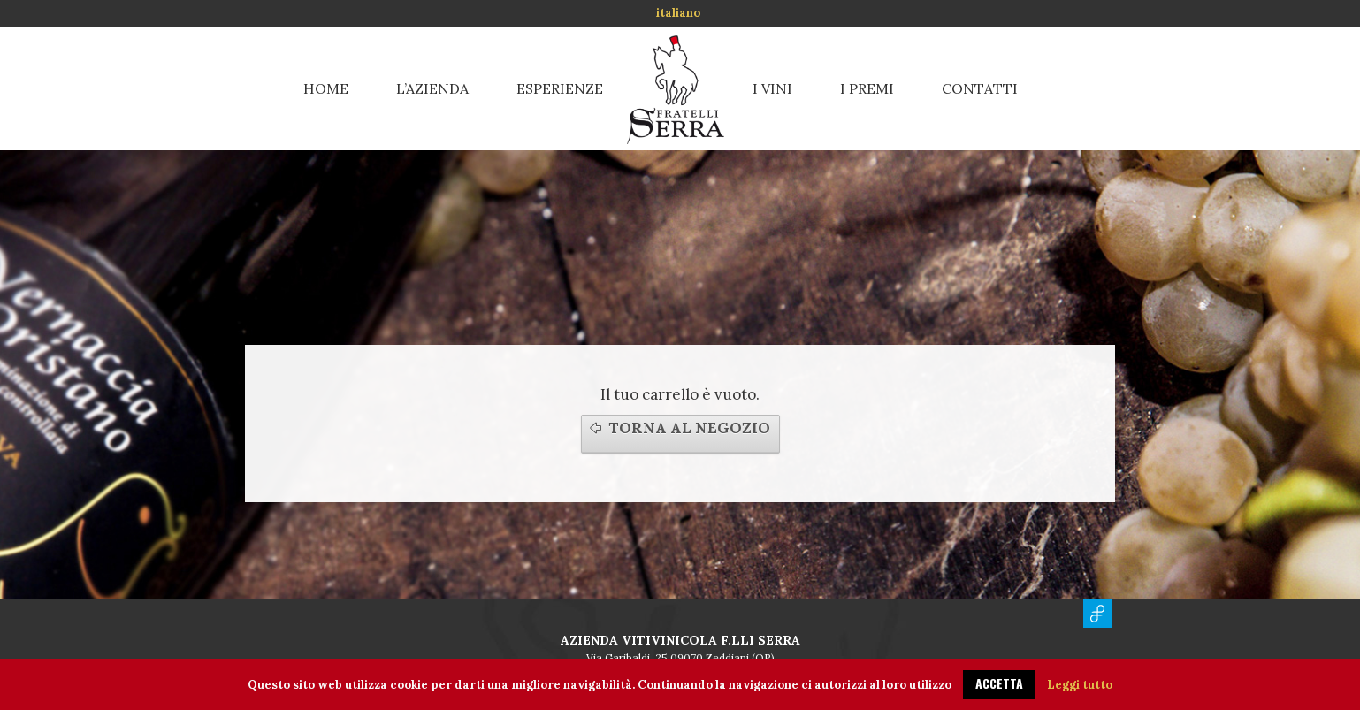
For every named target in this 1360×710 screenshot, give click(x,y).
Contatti (980, 88)
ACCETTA (999, 683)
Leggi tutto (1079, 684)
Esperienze (559, 88)
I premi (867, 88)
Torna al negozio (689, 428)
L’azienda (432, 88)
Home (325, 88)
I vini (772, 88)
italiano (678, 12)
